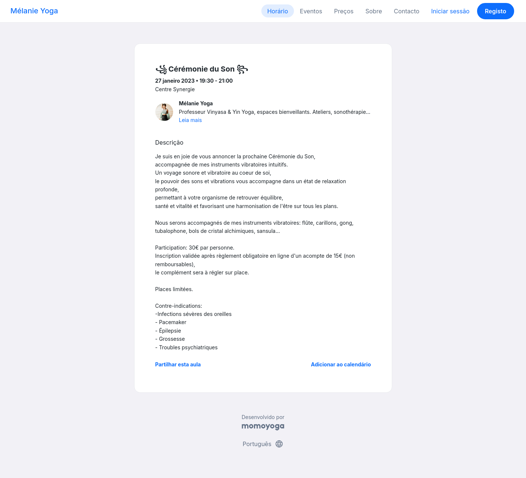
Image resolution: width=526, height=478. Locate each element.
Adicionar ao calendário (341, 364)
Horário (277, 11)
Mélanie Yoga (34, 10)
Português (262, 443)
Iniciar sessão (450, 11)
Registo (495, 11)
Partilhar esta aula (178, 364)
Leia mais (190, 120)
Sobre (373, 11)
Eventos (311, 11)
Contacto (406, 11)
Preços (343, 11)
